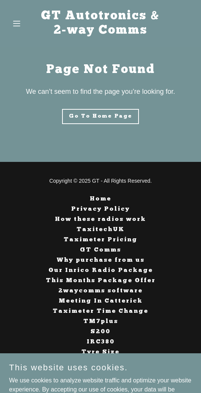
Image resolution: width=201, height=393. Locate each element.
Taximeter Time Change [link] (100, 311)
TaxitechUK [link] (100, 230)
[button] (22, 23)
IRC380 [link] (101, 342)
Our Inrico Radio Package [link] (100, 270)
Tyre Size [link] (100, 352)
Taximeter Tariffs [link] (100, 362)
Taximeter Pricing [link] (100, 240)
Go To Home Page (100, 116)
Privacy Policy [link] (100, 209)
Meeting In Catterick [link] (101, 301)
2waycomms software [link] (100, 291)
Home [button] (100, 199)
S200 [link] (100, 332)
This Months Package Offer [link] (101, 281)
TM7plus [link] (100, 321)
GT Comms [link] (100, 250)
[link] (100, 31)
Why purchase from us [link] (101, 260)
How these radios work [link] (100, 219)
